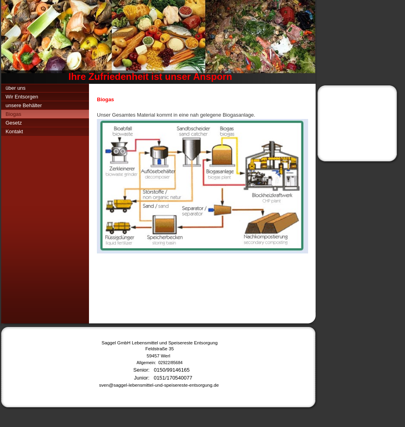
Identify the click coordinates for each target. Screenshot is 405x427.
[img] (158, 42)
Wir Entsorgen (22, 97)
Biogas (13, 114)
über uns (16, 88)
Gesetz (14, 123)
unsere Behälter (24, 105)
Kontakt (14, 131)
